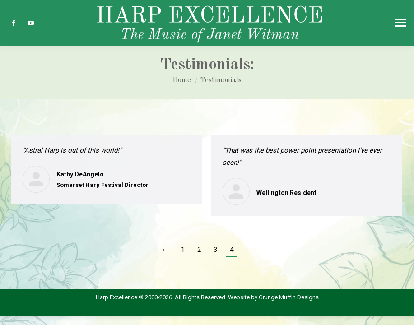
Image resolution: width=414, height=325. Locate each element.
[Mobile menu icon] (400, 22)
